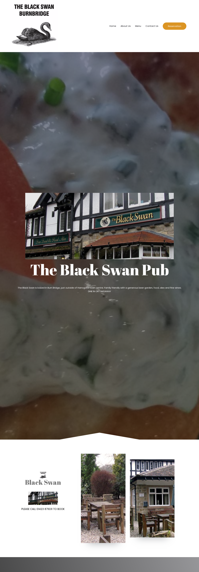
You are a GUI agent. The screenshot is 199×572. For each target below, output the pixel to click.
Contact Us (152, 26)
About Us (126, 26)
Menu (138, 26)
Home (112, 26)
